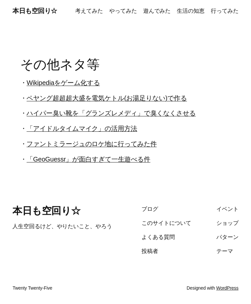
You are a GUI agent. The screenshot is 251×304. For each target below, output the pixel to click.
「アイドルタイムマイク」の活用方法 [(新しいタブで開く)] (81, 128)
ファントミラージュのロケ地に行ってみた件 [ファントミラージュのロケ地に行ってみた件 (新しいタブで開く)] (91, 143)
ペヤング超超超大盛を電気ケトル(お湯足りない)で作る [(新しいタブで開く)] (106, 98)
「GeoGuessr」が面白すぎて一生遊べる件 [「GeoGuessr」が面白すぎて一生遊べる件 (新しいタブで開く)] (88, 159)
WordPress (227, 288)
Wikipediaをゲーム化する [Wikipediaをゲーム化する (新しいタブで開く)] (63, 82)
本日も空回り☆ (34, 10)
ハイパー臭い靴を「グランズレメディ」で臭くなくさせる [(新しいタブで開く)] (110, 113)
